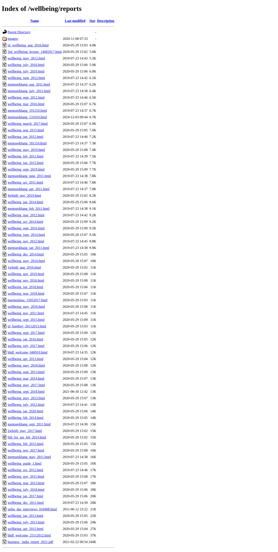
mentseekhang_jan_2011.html (28, 248)
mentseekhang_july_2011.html (29, 91)
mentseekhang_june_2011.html (29, 176)
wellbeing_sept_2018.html (26, 391)
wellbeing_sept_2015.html (26, 320)
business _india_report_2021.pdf (30, 542)
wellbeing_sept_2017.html (26, 333)
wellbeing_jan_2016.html (25, 339)
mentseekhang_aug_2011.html (29, 84)
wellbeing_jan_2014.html (25, 202)
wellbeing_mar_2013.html (26, 483)
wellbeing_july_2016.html (26, 65)
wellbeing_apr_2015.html (25, 529)
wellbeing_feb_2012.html (25, 156)
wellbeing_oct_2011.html (25, 182)
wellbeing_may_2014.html (26, 261)
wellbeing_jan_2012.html (25, 137)
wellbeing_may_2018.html (26, 365)
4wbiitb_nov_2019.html (24, 195)
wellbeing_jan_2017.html (25, 496)
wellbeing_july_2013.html (26, 522)
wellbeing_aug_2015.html (26, 130)
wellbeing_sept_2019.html (26, 169)
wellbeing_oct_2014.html (25, 222)
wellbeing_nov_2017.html (26, 450)
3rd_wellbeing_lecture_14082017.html (35, 52)
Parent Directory (19, 32)
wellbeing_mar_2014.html (26, 378)
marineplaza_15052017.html (28, 300)
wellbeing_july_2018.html (26, 489)
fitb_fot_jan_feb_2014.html (27, 437)
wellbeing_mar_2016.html (26, 104)
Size (92, 21)
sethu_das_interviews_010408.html (32, 509)
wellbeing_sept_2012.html (26, 97)
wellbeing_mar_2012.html (26, 215)
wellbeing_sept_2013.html (26, 372)
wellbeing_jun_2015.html (25, 163)
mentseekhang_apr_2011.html (29, 189)
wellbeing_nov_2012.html (26, 241)
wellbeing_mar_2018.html (26, 293)
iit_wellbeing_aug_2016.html (28, 45)
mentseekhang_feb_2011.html (29, 208)
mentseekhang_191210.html (27, 110)
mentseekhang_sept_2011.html (29, 424)
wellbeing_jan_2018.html (25, 287)
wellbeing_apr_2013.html (25, 359)
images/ (13, 39)
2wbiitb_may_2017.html (25, 431)
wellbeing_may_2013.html (26, 398)
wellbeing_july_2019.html (26, 71)
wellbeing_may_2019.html (26, 150)
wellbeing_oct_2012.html (25, 470)
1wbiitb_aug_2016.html (24, 267)
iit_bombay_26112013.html (27, 326)
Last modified (75, 21)
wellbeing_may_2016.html (26, 306)
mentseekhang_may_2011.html (29, 457)
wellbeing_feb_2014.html (25, 418)
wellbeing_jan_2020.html (25, 411)
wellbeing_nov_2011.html (26, 313)
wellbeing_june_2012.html (26, 78)
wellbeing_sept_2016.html (26, 228)
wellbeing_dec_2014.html (26, 254)
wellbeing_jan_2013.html (25, 516)
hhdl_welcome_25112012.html (29, 535)
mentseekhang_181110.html (27, 143)
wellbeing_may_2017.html (26, 385)
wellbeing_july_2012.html (26, 404)
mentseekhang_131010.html (27, 117)
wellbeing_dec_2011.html (26, 503)
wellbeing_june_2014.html (26, 235)
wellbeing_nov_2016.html (26, 280)
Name (34, 21)
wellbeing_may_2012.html (26, 58)
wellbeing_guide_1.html (24, 463)
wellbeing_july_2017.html (26, 346)
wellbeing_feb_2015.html (25, 444)
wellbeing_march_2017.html (28, 123)
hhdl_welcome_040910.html (28, 352)
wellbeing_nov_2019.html (26, 274)
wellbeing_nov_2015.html (26, 476)
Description (105, 21)
